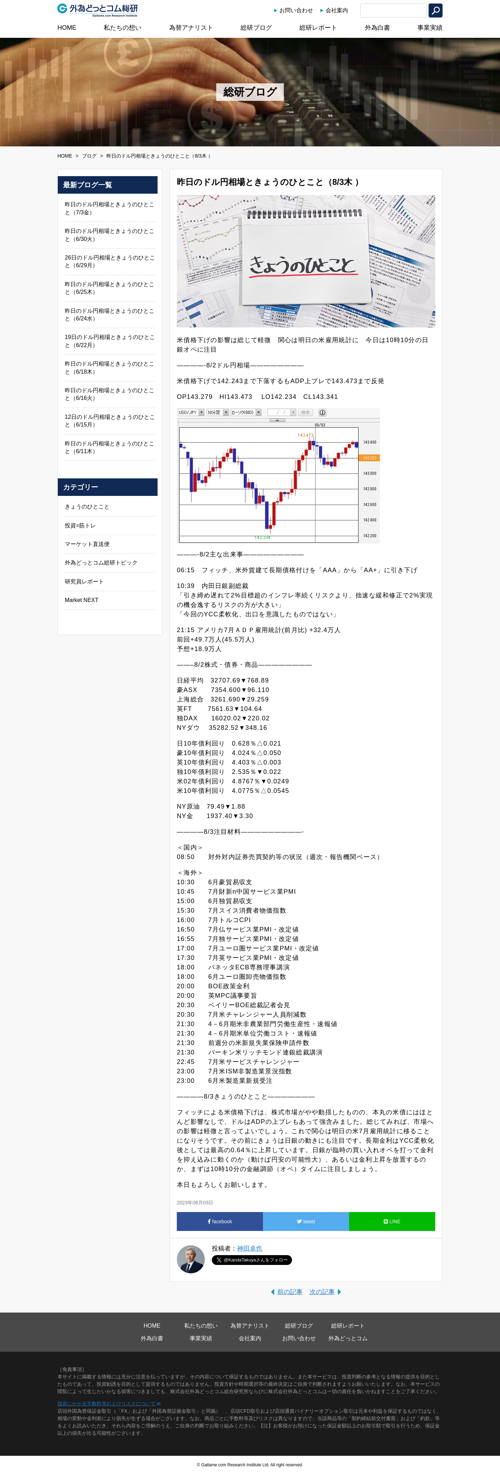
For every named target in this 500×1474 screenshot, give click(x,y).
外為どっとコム (348, 1338)
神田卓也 (249, 1248)
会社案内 (337, 10)
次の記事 (322, 1292)
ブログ (89, 156)
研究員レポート (84, 581)
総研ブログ (256, 27)
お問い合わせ (296, 10)
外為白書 (377, 27)
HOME (66, 27)
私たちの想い (122, 27)
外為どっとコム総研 (97, 10)
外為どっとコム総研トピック (101, 563)
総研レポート (318, 27)
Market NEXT (81, 600)
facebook (220, 1221)
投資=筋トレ (80, 525)
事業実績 (430, 27)
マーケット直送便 (87, 544)
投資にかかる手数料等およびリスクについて (106, 1403)
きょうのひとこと (87, 507)
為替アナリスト (191, 27)
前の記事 (290, 1292)
